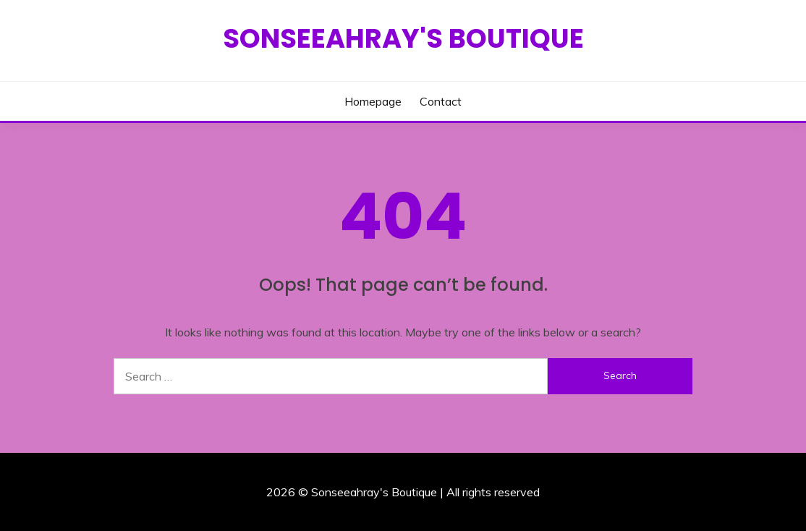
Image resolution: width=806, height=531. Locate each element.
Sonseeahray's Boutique (403, 38)
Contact (441, 101)
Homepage (373, 101)
